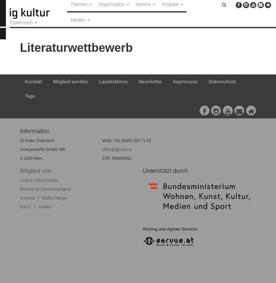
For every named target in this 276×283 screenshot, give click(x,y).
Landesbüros (113, 81)
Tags (30, 96)
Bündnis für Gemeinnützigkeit (45, 189)
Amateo (45, 207)
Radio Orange (54, 198)
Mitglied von (35, 171)
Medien (80, 20)
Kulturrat (27, 198)
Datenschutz (222, 81)
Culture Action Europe (39, 180)
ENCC (25, 207)
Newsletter (150, 81)
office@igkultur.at (117, 149)
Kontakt (33, 81)
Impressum (185, 81)
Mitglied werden (70, 81)
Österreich (23, 22)
